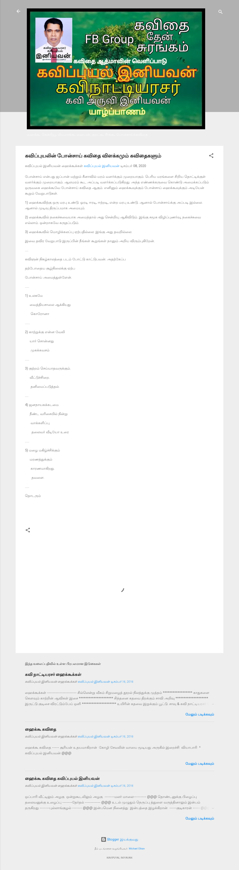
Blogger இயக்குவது (119, 839)
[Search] (220, 13)
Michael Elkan (137, 848)
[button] (211, 156)
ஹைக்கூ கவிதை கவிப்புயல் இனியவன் (62, 778)
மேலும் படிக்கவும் (199, 714)
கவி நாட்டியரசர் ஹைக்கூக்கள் (53, 674)
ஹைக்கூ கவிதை (40, 729)
